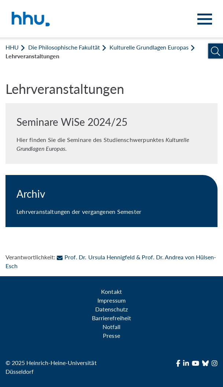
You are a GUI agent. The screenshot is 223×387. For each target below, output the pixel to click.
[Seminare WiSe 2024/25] (111, 133)
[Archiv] (111, 201)
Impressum (111, 300)
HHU (12, 47)
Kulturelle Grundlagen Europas (149, 47)
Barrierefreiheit (111, 317)
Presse (111, 335)
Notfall (111, 326)
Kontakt (111, 291)
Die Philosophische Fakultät (64, 47)
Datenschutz (111, 309)
